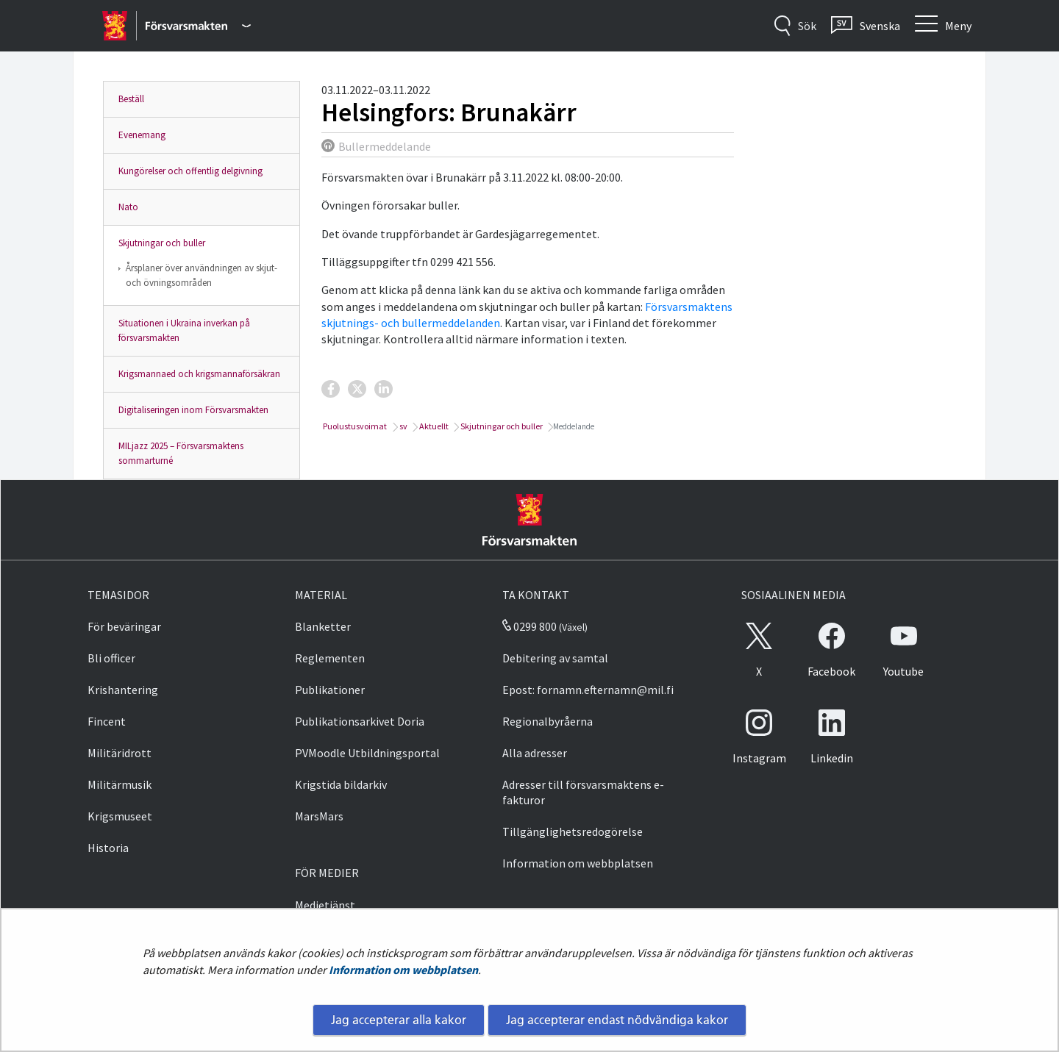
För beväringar (124, 626)
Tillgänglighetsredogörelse (572, 831)
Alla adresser (534, 752)
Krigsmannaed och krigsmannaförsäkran (199, 374)
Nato (128, 207)
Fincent (107, 721)
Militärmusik (119, 784)
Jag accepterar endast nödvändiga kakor (617, 1019)
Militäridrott (119, 752)
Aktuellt (433, 426)
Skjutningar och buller (161, 243)
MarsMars (319, 816)
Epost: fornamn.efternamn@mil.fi (588, 689)
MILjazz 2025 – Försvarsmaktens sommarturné (180, 453)
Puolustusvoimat (354, 426)
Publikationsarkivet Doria (359, 721)
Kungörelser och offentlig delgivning (190, 171)
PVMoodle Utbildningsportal (367, 752)
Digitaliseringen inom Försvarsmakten (193, 410)
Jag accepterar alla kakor (398, 1019)
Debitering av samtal (555, 658)
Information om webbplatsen (403, 969)
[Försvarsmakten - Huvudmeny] (198, 25)
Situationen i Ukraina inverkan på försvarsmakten (184, 330)
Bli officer (111, 658)
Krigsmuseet (120, 816)
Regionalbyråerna (547, 721)
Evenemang (141, 135)
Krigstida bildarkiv (341, 784)
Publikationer (330, 689)
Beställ (131, 99)
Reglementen (330, 658)
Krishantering (123, 689)
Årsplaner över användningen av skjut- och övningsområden (201, 275)
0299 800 (529, 626)
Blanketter (323, 626)
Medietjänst (325, 905)
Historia (108, 847)
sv (402, 426)
